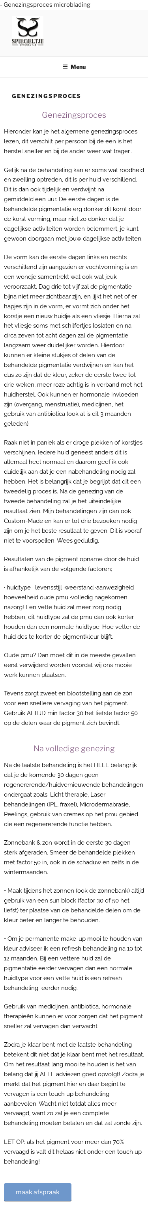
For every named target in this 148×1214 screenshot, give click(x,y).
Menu (74, 66)
